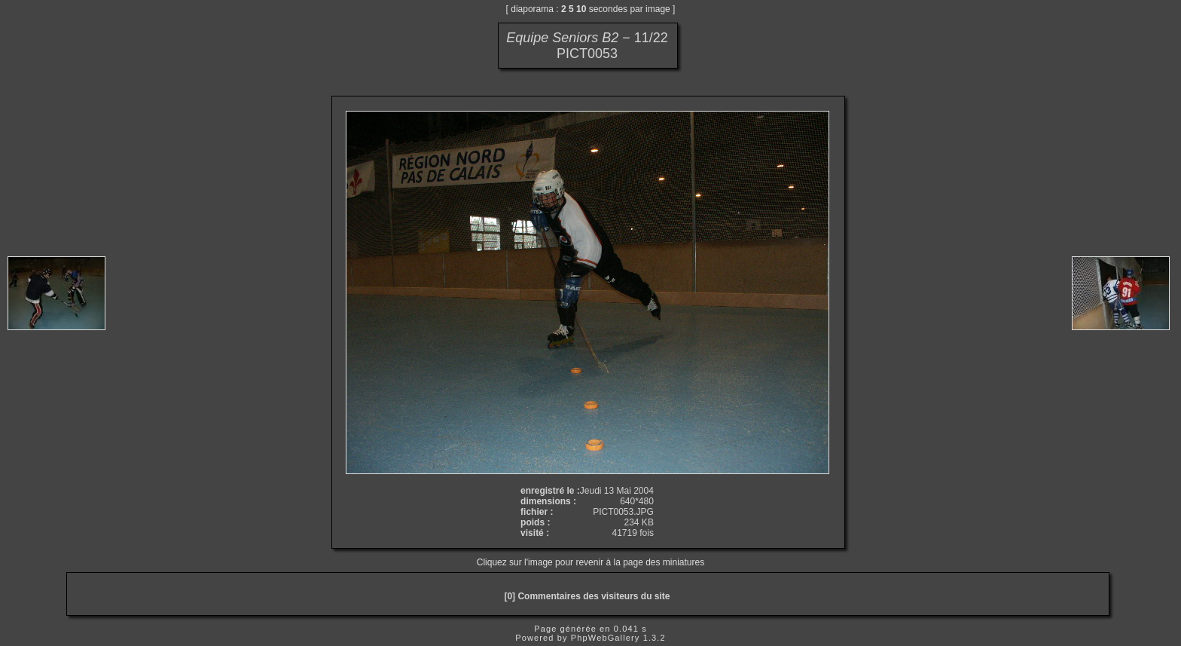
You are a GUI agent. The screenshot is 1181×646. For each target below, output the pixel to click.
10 (581, 9)
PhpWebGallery (605, 637)
